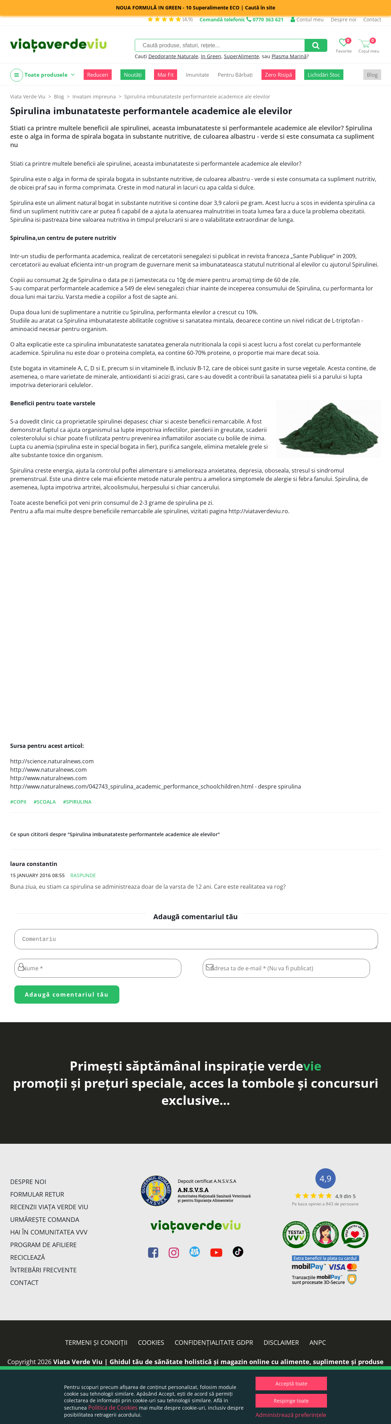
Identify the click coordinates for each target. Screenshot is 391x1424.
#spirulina (77, 801)
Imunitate (197, 74)
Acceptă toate (291, 1383)
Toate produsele (42, 75)
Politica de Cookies (113, 1407)
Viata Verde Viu (28, 96)
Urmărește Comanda (44, 1222)
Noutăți (133, 74)
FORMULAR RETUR (37, 1197)
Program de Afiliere (43, 1247)
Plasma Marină (289, 56)
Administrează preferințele (291, 1415)
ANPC (317, 1345)
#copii (18, 801)
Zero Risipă (278, 74)
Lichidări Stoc (324, 74)
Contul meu (307, 19)
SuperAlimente (241, 56)
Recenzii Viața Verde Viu (49, 1209)
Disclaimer (281, 1345)
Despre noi (343, 19)
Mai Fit (166, 74)
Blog (372, 74)
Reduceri (97, 74)
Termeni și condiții (96, 1345)
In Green (211, 56)
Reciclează (27, 1260)
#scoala (45, 801)
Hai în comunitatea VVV (49, 1235)
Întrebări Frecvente (43, 1272)
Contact (372, 19)
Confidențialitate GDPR (214, 1345)
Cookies (151, 1345)
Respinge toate (291, 1400)
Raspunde (83, 875)
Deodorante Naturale (173, 56)
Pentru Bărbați (235, 74)
